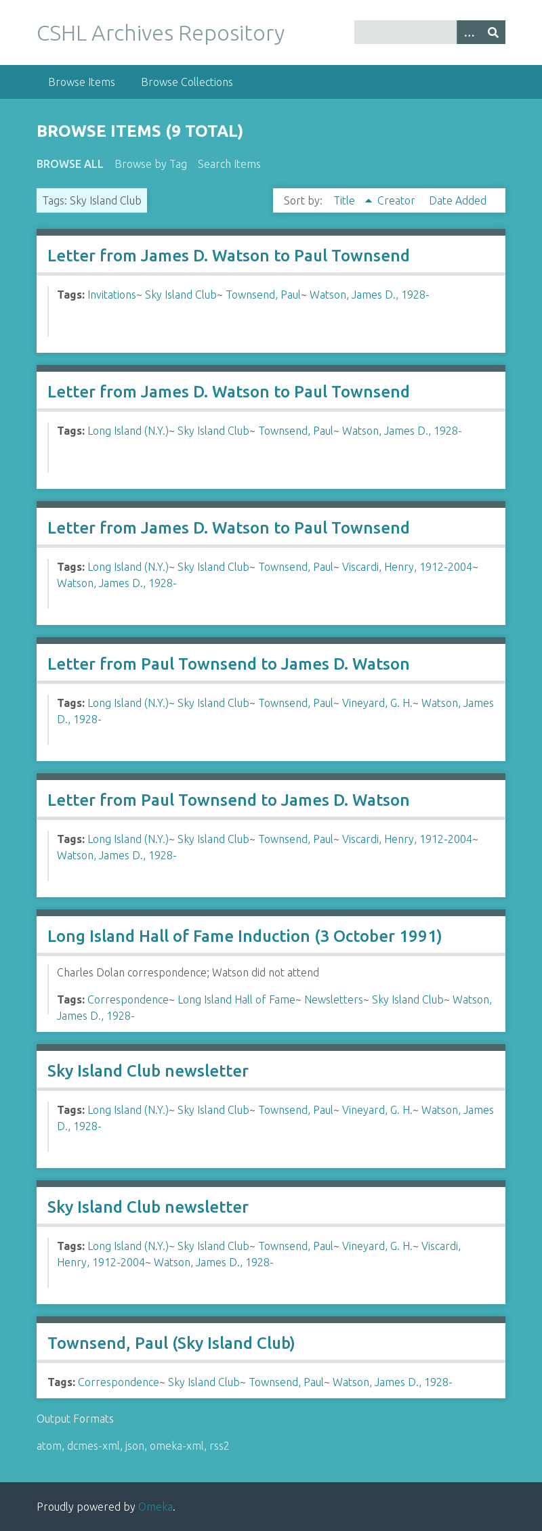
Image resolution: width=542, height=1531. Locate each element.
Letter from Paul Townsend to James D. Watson (228, 664)
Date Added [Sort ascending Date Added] (457, 200)
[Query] (429, 32)
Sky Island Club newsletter (148, 1071)
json (134, 1446)
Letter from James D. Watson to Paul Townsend (228, 255)
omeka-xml (177, 1446)
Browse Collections (187, 82)
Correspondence (128, 999)
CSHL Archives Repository (161, 32)
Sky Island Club (181, 294)
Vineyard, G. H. (377, 703)
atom (49, 1446)
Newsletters (333, 999)
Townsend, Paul (263, 294)
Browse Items (81, 82)
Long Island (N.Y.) (128, 431)
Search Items (229, 164)
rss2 (219, 1446)
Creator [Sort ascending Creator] (397, 200)
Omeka (155, 1507)
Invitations (111, 294)
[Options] (469, 32)
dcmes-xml (93, 1446)
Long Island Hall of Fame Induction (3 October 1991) (244, 936)
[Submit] (493, 32)
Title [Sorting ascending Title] (345, 200)
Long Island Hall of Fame (236, 999)
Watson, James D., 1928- (370, 294)
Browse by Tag (150, 164)
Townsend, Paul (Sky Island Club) (171, 1343)
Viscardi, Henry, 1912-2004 (407, 567)
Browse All (70, 164)
